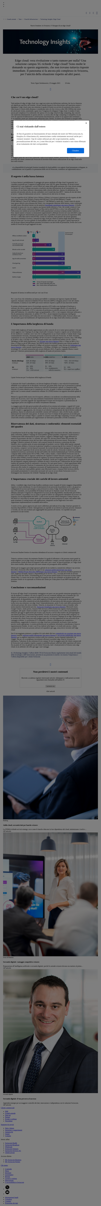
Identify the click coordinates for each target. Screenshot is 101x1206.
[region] (51, 139)
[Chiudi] (86, 123)
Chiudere (75, 151)
